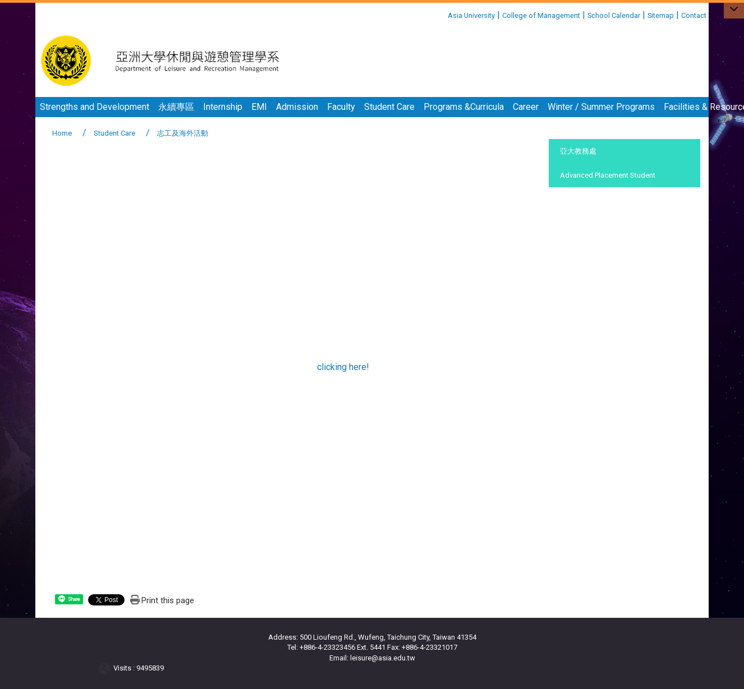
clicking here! (343, 367)
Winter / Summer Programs (601, 106)
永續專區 (176, 106)
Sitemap (660, 15)
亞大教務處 (578, 151)
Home (62, 133)
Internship (222, 106)
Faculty (341, 106)
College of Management (541, 15)
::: (443, 14)
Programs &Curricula (464, 106)
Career (526, 106)
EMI (259, 106)
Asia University (471, 15)
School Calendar (613, 15)
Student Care (389, 106)
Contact (693, 15)
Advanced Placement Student (607, 175)
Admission (297, 106)
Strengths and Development (94, 106)
